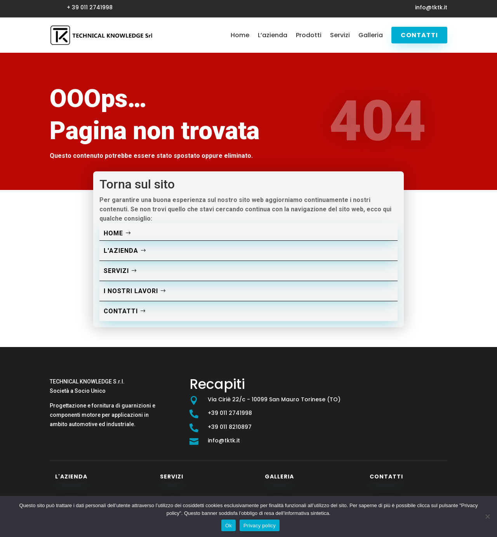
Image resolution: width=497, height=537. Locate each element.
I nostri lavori (131, 291)
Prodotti (308, 35)
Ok (228, 525)
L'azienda (121, 250)
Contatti (419, 35)
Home (240, 35)
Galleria (370, 35)
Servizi (340, 35)
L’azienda (272, 35)
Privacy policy (259, 525)
